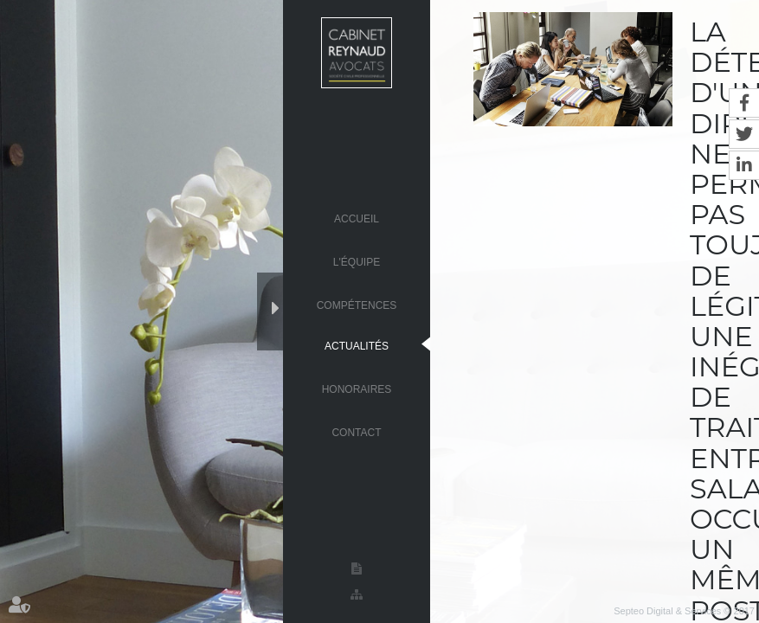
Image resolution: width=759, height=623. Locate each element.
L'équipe (356, 261)
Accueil (356, 218)
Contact (356, 432)
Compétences (357, 305)
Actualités (357, 345)
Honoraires (357, 388)
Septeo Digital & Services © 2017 (684, 611)
